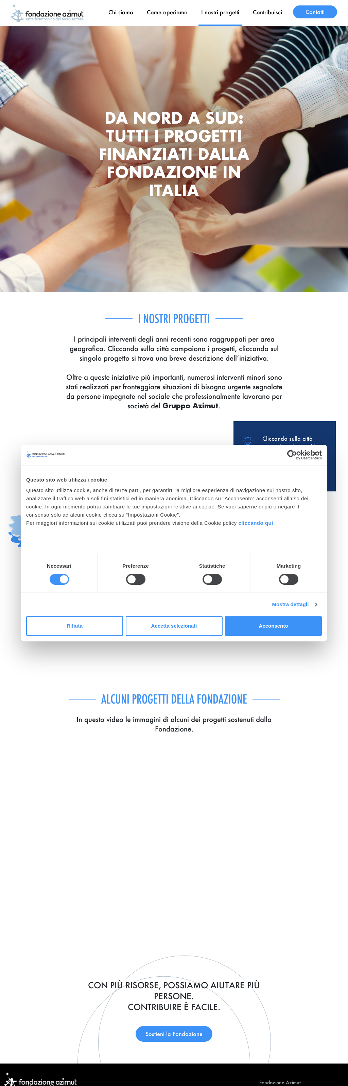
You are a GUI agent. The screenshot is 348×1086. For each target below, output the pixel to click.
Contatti (315, 11)
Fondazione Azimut (280, 1082)
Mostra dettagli (290, 604)
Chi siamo (120, 12)
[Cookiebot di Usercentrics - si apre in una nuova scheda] (292, 455)
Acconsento (273, 626)
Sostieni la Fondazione (174, 1033)
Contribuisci (267, 12)
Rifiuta (75, 626)
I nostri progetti (220, 12)
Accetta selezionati (174, 626)
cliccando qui (256, 523)
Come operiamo (167, 12)
